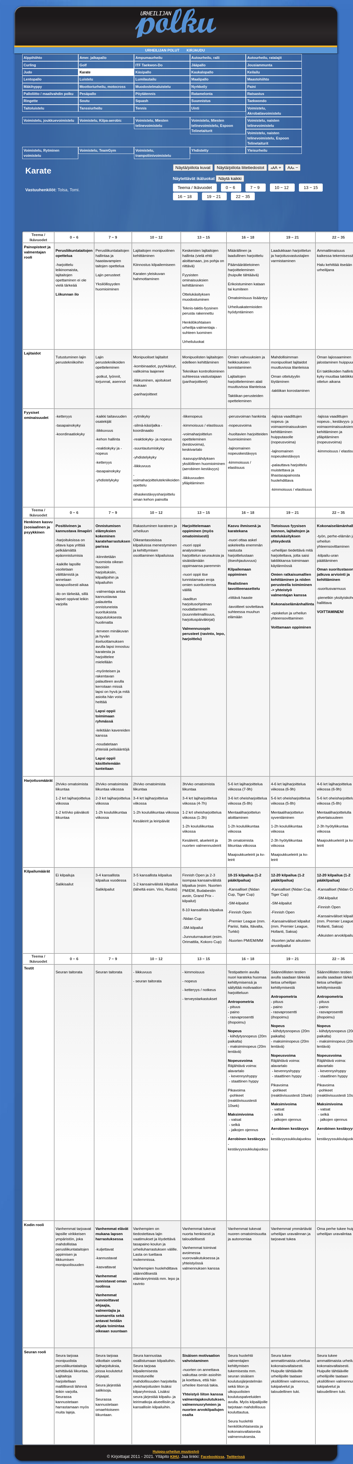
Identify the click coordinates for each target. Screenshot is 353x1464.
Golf (83, 65)
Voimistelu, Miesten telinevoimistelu (151, 123)
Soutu (85, 101)
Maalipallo (199, 79)
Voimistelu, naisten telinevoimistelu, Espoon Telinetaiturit (268, 138)
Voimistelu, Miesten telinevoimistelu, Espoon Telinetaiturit (212, 125)
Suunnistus (201, 101)
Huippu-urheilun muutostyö (176, 1451)
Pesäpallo (88, 94)
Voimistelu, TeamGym (98, 150)
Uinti (195, 108)
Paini (251, 87)
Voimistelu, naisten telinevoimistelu (263, 123)
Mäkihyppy (33, 87)
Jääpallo (198, 65)
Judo (28, 72)
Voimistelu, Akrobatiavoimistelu (264, 110)
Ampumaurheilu (148, 58)
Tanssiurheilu (91, 108)
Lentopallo (33, 79)
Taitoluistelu (34, 108)
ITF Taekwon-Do (148, 65)
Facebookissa (212, 1457)
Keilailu (253, 72)
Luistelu (86, 79)
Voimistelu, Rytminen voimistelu (41, 152)
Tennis (141, 108)
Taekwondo (257, 101)
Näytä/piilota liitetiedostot (240, 167)
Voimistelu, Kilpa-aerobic (101, 120)
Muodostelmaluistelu (152, 87)
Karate (85, 72)
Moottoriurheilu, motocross (103, 87)
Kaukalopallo (202, 72)
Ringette (31, 101)
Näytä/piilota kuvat (193, 167)
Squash (141, 101)
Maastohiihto (258, 79)
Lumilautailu (145, 79)
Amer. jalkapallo (93, 58)
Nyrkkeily (199, 87)
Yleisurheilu (257, 150)
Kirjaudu (195, 50)
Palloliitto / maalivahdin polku (48, 94)
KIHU (174, 1457)
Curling (30, 65)
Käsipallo (143, 72)
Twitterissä (235, 1457)
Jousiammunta (259, 65)
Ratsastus (255, 94)
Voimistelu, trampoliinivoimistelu (153, 152)
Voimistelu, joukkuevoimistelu (49, 120)
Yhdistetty (199, 150)
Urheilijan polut (162, 50)
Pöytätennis (145, 94)
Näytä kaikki (230, 178)
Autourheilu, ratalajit (264, 58)
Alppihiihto (33, 58)
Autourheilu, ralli (205, 58)
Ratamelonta (202, 94)
